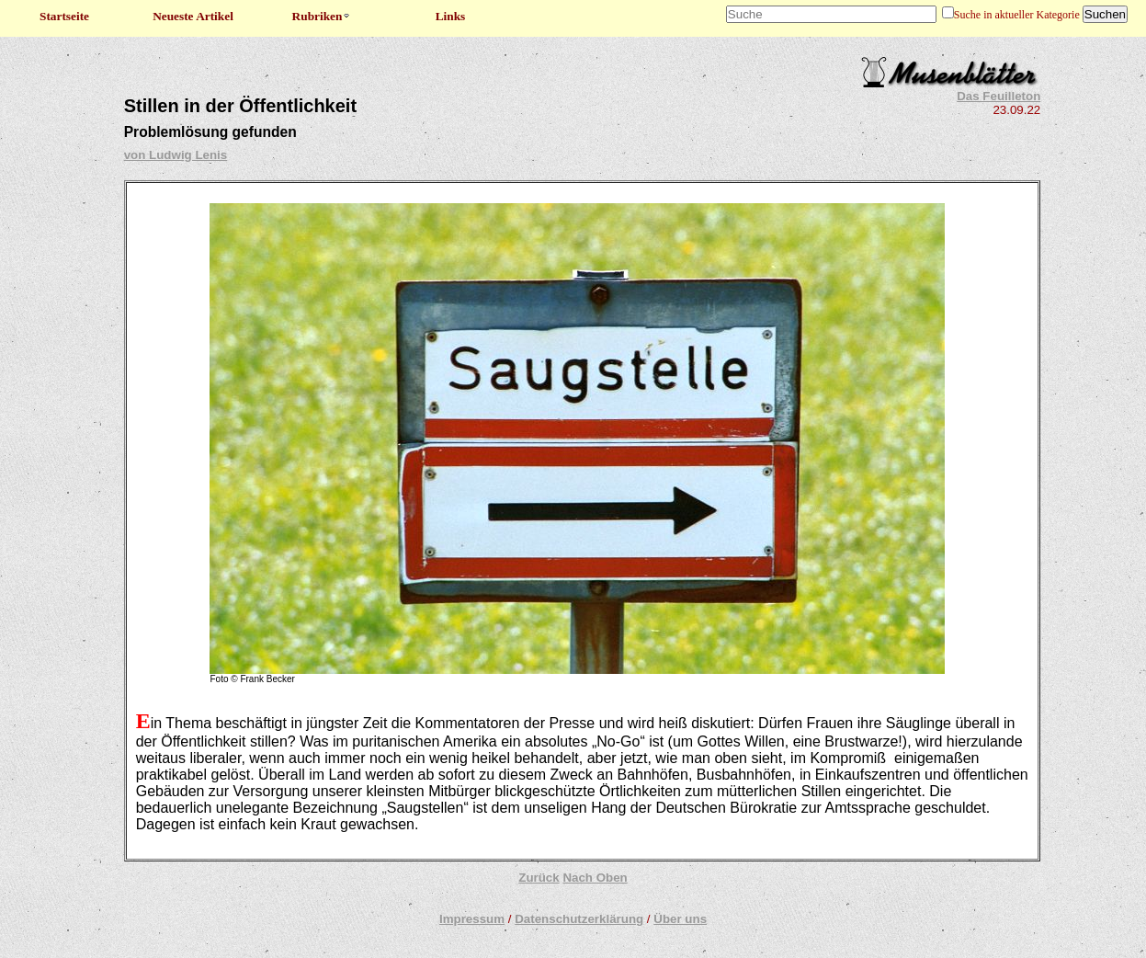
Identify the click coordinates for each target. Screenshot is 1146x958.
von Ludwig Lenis (176, 155)
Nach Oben (594, 877)
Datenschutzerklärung (579, 919)
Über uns (680, 919)
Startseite (64, 16)
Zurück (538, 877)
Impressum (472, 919)
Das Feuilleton (998, 96)
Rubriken (322, 16)
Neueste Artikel (193, 16)
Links (451, 16)
